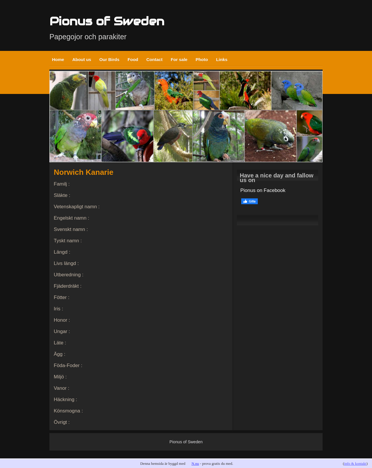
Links (221, 59)
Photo (202, 59)
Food (133, 59)
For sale (179, 59)
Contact (154, 59)
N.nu (195, 463)
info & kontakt (355, 463)
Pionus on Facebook (262, 190)
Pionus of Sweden (106, 21)
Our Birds (109, 59)
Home (58, 59)
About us (81, 59)
